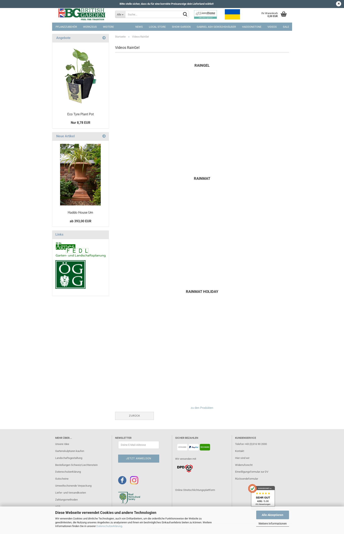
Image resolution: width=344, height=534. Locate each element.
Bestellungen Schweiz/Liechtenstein (76, 464)
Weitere (108, 26)
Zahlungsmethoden (66, 499)
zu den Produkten (202, 407)
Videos (272, 26)
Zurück (134, 415)
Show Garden (181, 26)
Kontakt (239, 451)
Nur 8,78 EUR (80, 123)
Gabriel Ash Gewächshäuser (216, 26)
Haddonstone (251, 26)
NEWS (139, 26)
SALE (286, 26)
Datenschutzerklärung (109, 526)
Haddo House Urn (80, 212)
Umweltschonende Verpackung (73, 485)
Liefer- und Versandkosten (70, 492)
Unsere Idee (62, 444)
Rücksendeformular (246, 478)
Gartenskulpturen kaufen (69, 451)
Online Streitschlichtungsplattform (195, 490)
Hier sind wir (242, 458)
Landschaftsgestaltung (68, 458)
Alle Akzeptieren (272, 515)
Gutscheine (62, 478)
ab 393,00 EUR (80, 221)
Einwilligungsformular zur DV (251, 471)
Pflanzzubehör (66, 26)
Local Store (157, 26)
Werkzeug (90, 26)
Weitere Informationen (272, 523)
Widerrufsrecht (244, 464)
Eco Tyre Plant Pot (80, 114)
